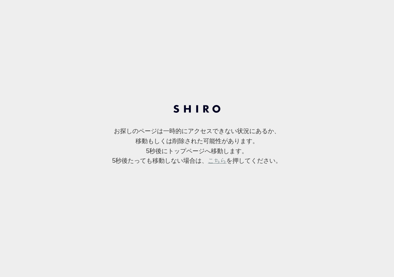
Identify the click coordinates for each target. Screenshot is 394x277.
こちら (217, 160)
